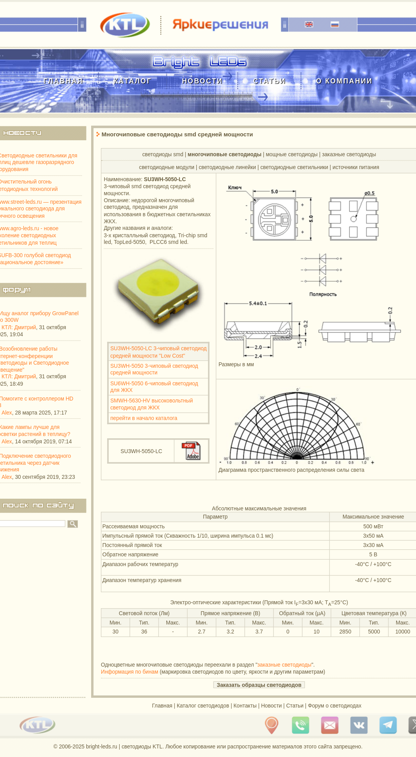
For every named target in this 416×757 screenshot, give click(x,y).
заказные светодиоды (349, 154)
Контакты (245, 705)
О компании (344, 81)
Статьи (269, 81)
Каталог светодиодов (203, 705)
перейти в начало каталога (143, 418)
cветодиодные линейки (227, 167)
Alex (7, 412)
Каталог (132, 81)
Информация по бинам (129, 672)
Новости (202, 81)
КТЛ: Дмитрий (19, 327)
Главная (63, 81)
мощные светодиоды (291, 154)
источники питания (356, 167)
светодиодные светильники (294, 167)
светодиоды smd (162, 154)
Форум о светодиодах (334, 705)
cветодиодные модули (166, 167)
